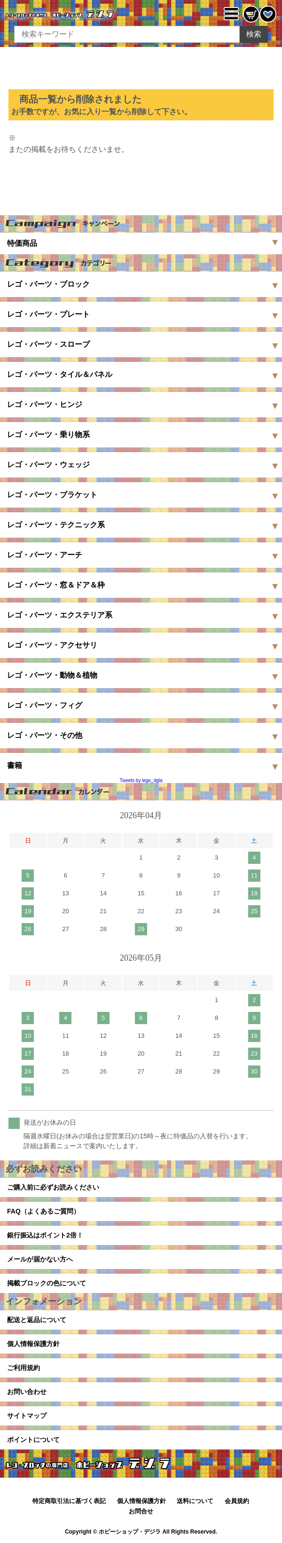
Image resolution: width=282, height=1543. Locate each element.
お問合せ (141, 1511)
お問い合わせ (27, 1391)
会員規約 (237, 1500)
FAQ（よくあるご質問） (43, 1211)
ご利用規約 (23, 1367)
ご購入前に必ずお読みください (53, 1187)
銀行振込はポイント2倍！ (45, 1235)
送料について (195, 1500)
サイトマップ (27, 1415)
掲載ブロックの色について (46, 1283)
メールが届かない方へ (40, 1259)
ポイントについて (33, 1439)
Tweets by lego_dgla (140, 780)
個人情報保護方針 (33, 1343)
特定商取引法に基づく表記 (69, 1500)
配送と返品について (36, 1320)
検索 (253, 34)
